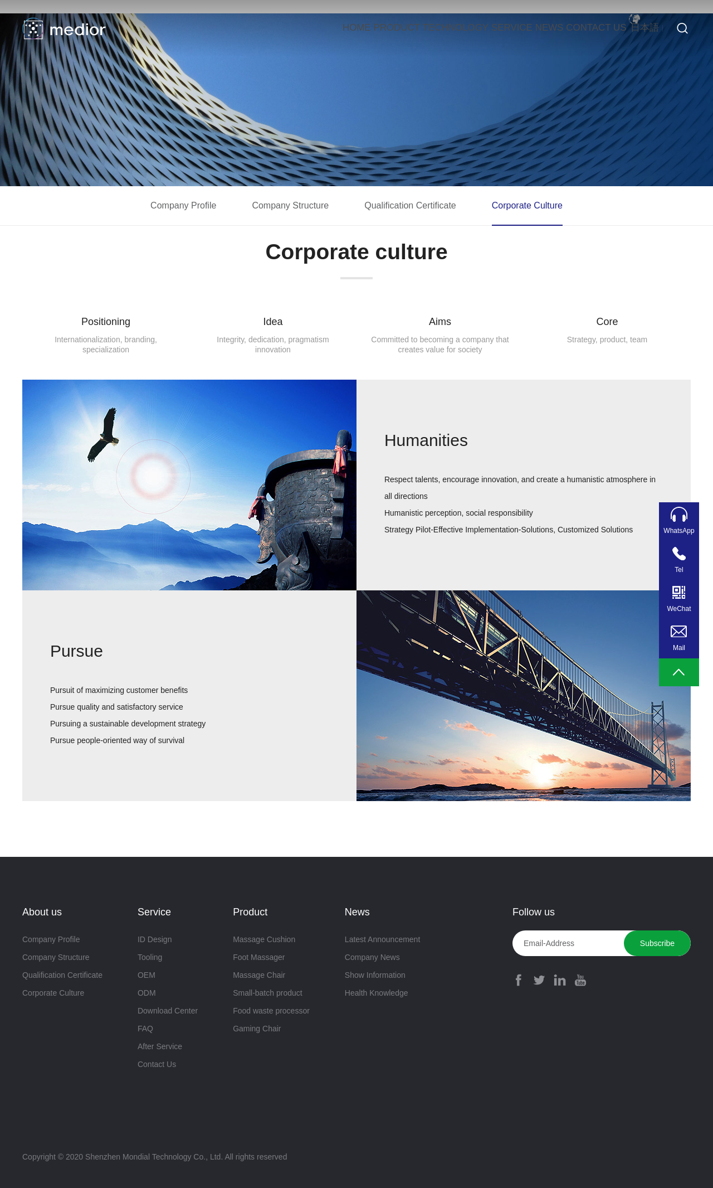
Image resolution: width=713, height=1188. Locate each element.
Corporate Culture (527, 205)
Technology (358, 28)
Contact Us (557, 28)
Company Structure (290, 205)
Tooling (150, 957)
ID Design (155, 939)
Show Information (375, 975)
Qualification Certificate (410, 205)
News (490, 28)
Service (433, 28)
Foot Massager (259, 957)
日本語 (634, 28)
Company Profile (183, 205)
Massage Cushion (264, 939)
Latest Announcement (382, 939)
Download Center (168, 1010)
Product (280, 28)
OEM (146, 975)
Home (220, 28)
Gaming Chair (257, 1028)
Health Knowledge (376, 992)
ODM (147, 992)
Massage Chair (259, 975)
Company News (372, 957)
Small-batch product (267, 992)
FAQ (145, 1028)
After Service (160, 1046)
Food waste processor (271, 1010)
